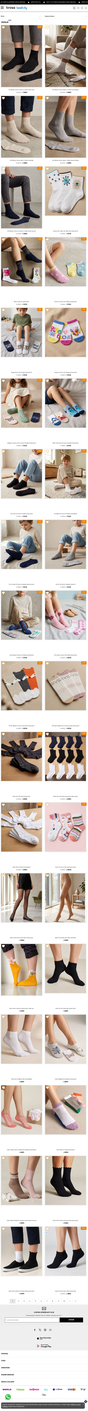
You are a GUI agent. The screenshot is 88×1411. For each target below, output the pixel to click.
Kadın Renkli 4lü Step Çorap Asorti (65, 1149)
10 (64, 1301)
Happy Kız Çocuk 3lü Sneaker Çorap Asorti (65, 372)
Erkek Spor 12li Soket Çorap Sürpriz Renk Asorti (65, 796)
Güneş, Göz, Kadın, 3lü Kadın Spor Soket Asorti (65, 231)
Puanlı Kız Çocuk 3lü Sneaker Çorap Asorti (65, 301)
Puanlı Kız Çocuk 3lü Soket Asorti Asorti (65, 867)
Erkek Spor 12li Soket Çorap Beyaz (21, 867)
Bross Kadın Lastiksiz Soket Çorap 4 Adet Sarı (22, 1008)
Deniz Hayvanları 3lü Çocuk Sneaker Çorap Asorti (66, 443)
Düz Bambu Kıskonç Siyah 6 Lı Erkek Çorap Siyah (21, 89)
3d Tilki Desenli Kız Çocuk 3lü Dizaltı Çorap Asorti (21, 725)
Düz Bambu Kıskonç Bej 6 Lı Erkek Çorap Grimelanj (65, 160)
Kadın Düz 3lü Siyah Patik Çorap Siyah (65, 1008)
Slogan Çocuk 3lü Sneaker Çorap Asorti (21, 372)
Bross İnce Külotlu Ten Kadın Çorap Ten (65, 937)
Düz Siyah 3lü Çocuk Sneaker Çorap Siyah (21, 513)
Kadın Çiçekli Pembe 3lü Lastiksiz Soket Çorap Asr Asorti (21, 1220)
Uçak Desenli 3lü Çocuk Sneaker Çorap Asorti (22, 655)
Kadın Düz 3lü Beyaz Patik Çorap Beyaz (21, 1079)
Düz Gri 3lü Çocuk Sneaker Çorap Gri (65, 584)
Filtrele (2, 16)
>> (75, 1301)
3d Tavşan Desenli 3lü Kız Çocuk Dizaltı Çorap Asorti (65, 725)
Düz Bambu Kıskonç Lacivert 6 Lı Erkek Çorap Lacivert (21, 231)
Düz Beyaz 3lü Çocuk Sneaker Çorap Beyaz (65, 513)
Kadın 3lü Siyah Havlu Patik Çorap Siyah (65, 1291)
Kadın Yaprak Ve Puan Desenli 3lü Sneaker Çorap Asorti (21, 1149)
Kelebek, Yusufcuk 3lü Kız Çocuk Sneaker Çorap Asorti (21, 443)
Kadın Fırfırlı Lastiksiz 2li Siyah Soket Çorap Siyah (65, 1220)
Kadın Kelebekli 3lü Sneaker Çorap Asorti (65, 1079)
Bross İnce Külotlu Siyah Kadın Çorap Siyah (21, 937)
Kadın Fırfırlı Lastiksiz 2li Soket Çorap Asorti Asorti (21, 1291)
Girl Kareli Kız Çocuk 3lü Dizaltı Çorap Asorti (65, 655)
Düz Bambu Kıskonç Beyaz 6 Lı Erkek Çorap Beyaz (65, 89)
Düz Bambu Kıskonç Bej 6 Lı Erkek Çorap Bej (21, 160)
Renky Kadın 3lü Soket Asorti (21, 301)
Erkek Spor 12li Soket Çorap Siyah (21, 796)
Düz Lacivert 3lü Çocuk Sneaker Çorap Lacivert (21, 584)
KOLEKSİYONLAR (22, 8)
